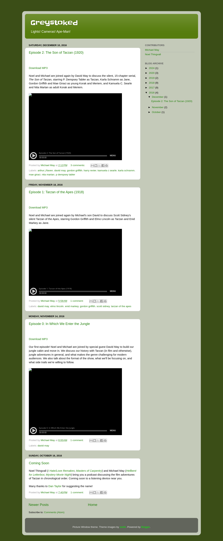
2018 (152, 82)
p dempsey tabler (65, 174)
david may (60, 170)
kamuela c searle (107, 170)
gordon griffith (74, 170)
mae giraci (34, 174)
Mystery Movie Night (58, 474)
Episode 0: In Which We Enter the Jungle (59, 324)
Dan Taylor (55, 486)
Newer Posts (39, 505)
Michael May (152, 49)
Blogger (145, 527)
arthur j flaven (45, 170)
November (158, 107)
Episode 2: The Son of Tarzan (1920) (56, 52)
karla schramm (126, 170)
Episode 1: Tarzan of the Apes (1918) (56, 192)
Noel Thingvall (153, 54)
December (158, 96)
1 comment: (77, 300)
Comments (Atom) (54, 512)
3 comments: (78, 165)
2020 (152, 73)
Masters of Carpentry (89, 470)
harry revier (90, 170)
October (157, 112)
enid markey (72, 306)
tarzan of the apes (121, 306)
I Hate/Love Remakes (61, 470)
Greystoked (54, 22)
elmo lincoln (56, 306)
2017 (152, 87)
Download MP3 (38, 68)
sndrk (123, 527)
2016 (152, 92)
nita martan (48, 174)
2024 (152, 68)
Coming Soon (39, 463)
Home (92, 505)
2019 (152, 78)
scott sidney (103, 306)
